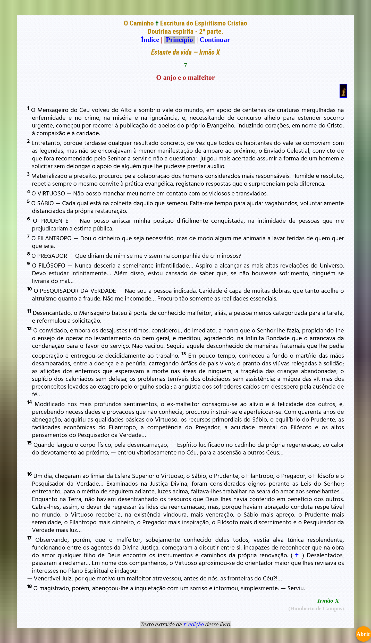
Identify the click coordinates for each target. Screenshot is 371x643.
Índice (150, 40)
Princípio (179, 40)
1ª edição (193, 624)
